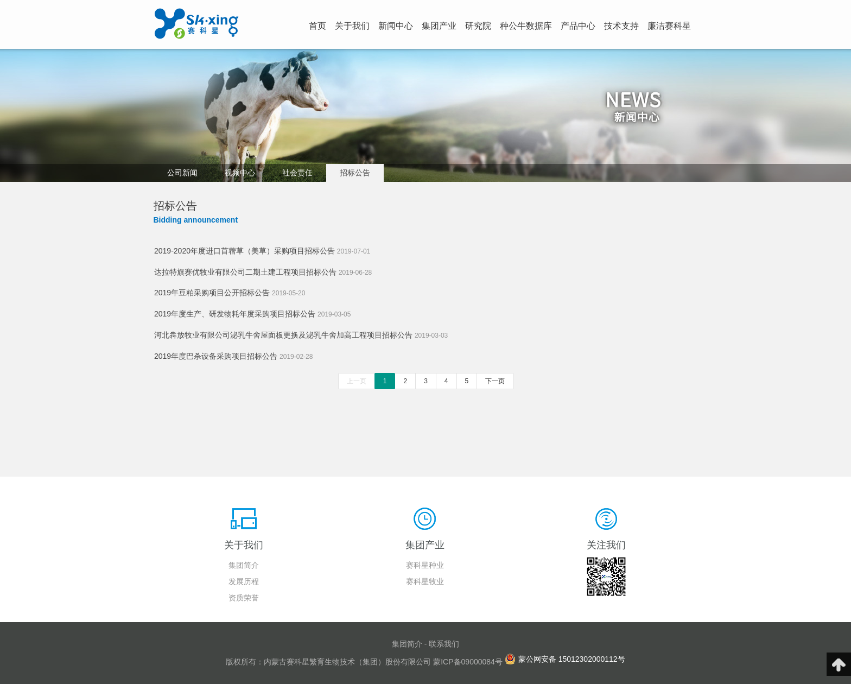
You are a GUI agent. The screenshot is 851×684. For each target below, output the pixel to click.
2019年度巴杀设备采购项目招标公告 (233, 356)
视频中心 (240, 172)
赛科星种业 (425, 565)
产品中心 (578, 25)
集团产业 (439, 25)
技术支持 (621, 25)
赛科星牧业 (425, 581)
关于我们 (352, 25)
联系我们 (444, 643)
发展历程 (243, 581)
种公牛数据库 (526, 25)
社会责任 (297, 172)
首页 (317, 25)
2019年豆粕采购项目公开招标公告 (229, 292)
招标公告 (355, 172)
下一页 (495, 381)
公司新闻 (182, 172)
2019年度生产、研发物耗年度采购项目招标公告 (252, 313)
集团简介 (243, 565)
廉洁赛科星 (669, 25)
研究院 (478, 25)
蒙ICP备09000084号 (468, 661)
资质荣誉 (243, 597)
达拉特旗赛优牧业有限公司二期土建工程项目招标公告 (263, 272)
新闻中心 (395, 25)
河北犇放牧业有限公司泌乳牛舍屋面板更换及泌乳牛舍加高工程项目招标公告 (301, 335)
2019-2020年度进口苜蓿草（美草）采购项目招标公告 (262, 250)
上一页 (356, 381)
